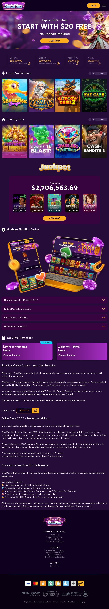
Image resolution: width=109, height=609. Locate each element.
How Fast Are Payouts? (15, 326)
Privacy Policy (54, 539)
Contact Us (54, 566)
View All (101, 73)
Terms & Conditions (54, 537)
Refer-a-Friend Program (55, 550)
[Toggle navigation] (104, 5)
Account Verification (54, 552)
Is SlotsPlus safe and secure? (18, 309)
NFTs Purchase (54, 555)
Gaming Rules (54, 535)
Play (93, 5)
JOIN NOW (54, 41)
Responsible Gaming (54, 541)
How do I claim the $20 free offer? (21, 300)
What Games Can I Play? (16, 317)
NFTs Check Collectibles (54, 557)
